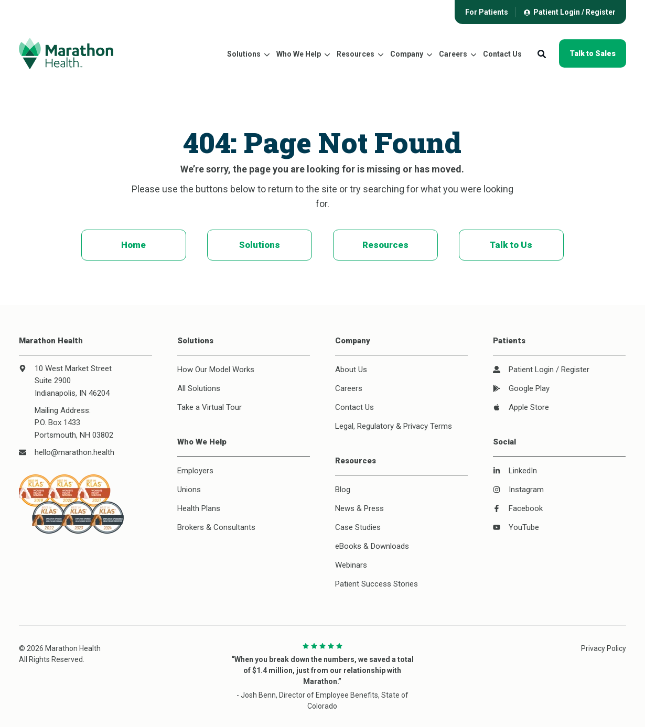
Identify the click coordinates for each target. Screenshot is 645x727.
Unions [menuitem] (189, 489)
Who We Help (298, 54)
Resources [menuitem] (385, 245)
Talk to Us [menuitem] (511, 245)
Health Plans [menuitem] (198, 508)
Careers (453, 54)
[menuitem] (486, 12)
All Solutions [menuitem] (198, 388)
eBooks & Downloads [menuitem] (372, 546)
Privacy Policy (603, 648)
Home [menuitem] (133, 245)
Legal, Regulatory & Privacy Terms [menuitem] (393, 426)
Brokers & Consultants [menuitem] (216, 527)
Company (406, 54)
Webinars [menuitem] (351, 565)
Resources (355, 54)
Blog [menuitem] (342, 489)
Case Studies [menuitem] (358, 527)
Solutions (244, 54)
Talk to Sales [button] (592, 53)
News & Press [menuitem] (359, 508)
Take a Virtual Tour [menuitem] (209, 407)
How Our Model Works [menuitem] (215, 369)
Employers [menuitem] (195, 470)
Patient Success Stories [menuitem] (376, 584)
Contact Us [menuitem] (354, 407)
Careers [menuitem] (348, 388)
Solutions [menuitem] (259, 245)
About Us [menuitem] (351, 369)
